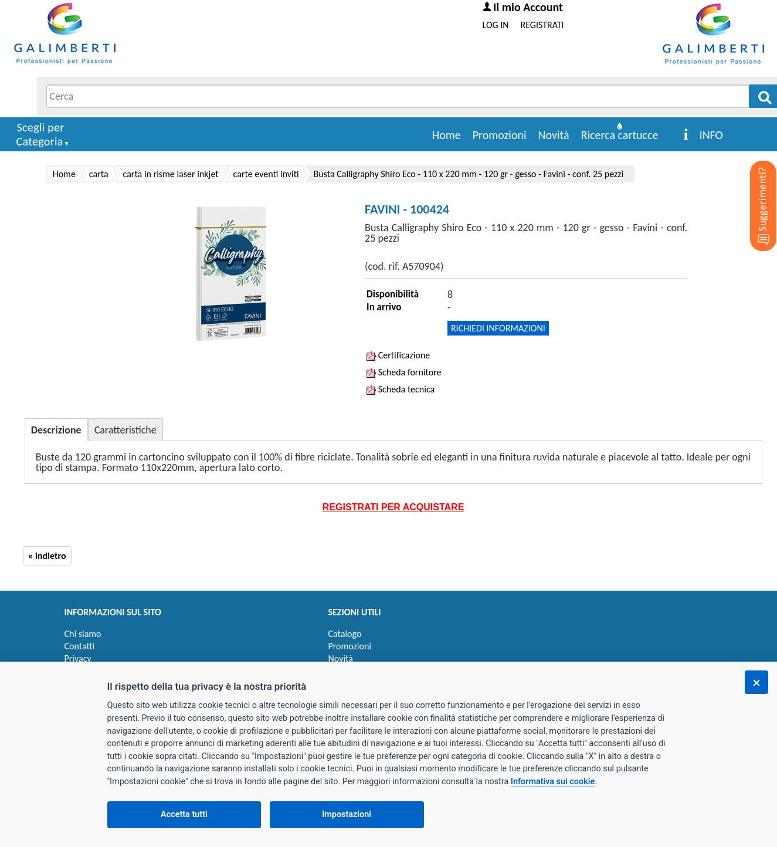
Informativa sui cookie (553, 782)
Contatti (80, 646)
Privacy (78, 658)
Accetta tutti (184, 814)
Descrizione (56, 430)
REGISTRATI (542, 25)
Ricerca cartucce (620, 135)
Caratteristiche (125, 430)
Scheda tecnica (401, 389)
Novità (553, 135)
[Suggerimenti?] (753, 188)
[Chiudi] (756, 682)
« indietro (47, 555)
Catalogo (345, 633)
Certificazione (398, 355)
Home (446, 135)
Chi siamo (83, 633)
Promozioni (500, 135)
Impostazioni (346, 814)
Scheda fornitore (404, 372)
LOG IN (496, 25)
